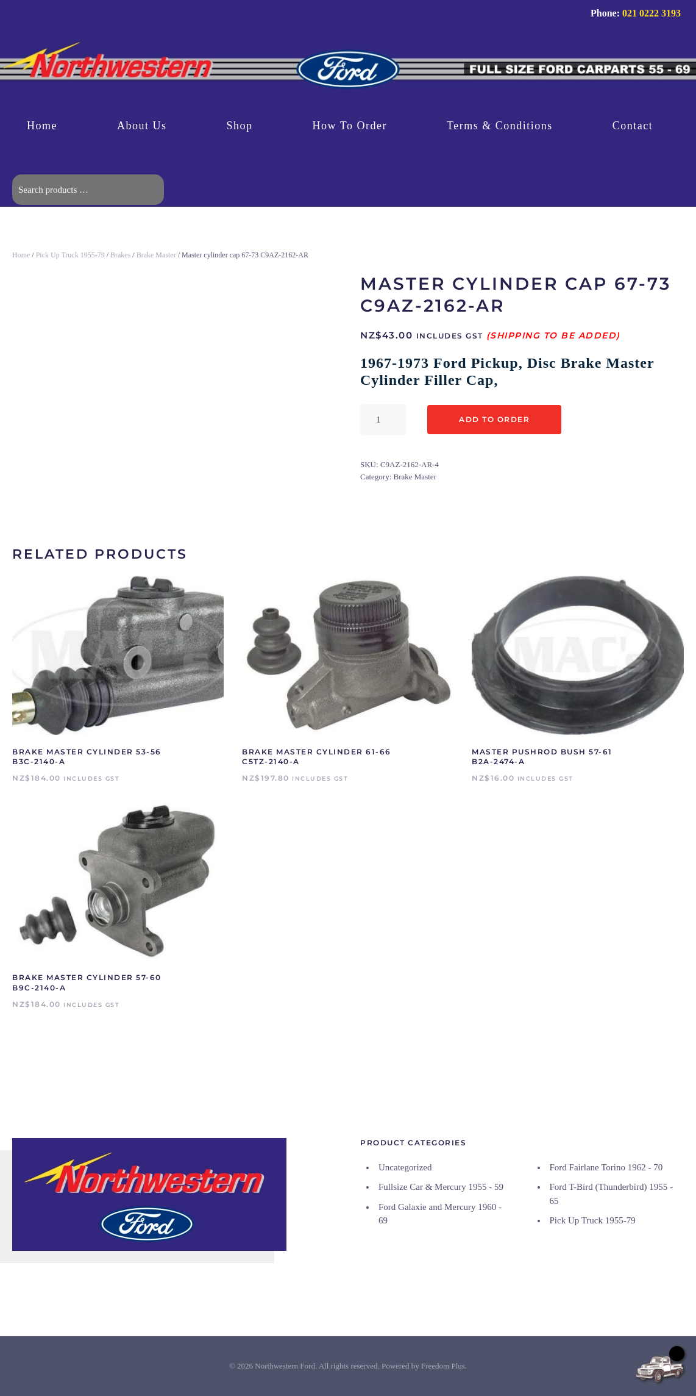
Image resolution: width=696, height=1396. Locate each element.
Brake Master (156, 255)
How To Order (350, 126)
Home (42, 126)
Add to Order (494, 419)
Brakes (120, 255)
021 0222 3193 (651, 13)
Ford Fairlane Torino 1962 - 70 (606, 1167)
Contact (633, 126)
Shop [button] (240, 126)
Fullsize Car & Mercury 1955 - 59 (440, 1187)
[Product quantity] (383, 419)
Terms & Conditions (500, 126)
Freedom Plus (443, 1365)
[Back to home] (348, 71)
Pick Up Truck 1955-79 (70, 255)
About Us (142, 126)
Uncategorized (404, 1167)
